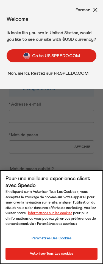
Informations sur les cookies (50, 213)
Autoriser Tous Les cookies (51, 254)
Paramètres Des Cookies (52, 238)
